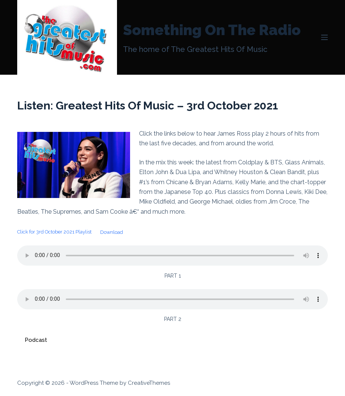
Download (111, 232)
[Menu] (324, 37)
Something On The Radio (212, 29)
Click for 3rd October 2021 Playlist (54, 232)
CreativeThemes (149, 383)
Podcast (36, 340)
